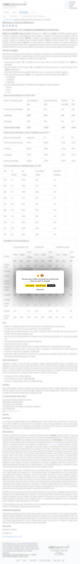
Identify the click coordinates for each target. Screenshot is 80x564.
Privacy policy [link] (40, 289)
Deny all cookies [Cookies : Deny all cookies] (40, 285)
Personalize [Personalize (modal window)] (51, 285)
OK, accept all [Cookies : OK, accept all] (30, 285)
